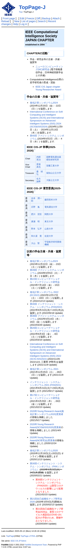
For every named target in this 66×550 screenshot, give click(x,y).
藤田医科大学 (51, 199)
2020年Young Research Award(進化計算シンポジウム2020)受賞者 (47, 413)
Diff (38, 18)
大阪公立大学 (52, 180)
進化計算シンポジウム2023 (44, 261)
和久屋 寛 (36, 236)
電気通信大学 (51, 207)
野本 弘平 (36, 229)
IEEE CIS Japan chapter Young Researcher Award (48, 88)
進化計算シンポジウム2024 (44, 102)
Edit (22, 18)
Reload (5, 21)
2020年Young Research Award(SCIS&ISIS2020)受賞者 (45, 426)
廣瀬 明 (35, 221)
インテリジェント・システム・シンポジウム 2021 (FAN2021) (46, 383)
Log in (23, 24)
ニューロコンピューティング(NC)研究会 (49, 68)
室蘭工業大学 (52, 165)
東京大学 (49, 221)
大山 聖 (35, 243)
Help (15, 24)
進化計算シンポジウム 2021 (44, 369)
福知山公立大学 (53, 173)
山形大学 (49, 229)
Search (42, 21)
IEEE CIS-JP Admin (18, 541)
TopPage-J (32, 7)
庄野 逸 (35, 207)
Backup (46, 18)
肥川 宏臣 (36, 214)
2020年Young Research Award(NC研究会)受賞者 (42, 439)
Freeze (30, 18)
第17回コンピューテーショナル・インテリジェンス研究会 (45, 396)
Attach (56, 18)
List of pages (28, 21)
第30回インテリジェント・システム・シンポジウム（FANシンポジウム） (47, 466)
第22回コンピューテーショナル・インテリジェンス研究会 (45, 280)
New (16, 21)
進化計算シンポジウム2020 (44, 450)
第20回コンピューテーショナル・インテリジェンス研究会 (45, 329)
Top (20, 12)
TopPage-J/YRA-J (29, 536)
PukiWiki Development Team (35, 545)
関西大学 (49, 214)
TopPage (10, 536)
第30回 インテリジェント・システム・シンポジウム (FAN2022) (46, 305)
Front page (9, 18)
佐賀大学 (49, 236)
